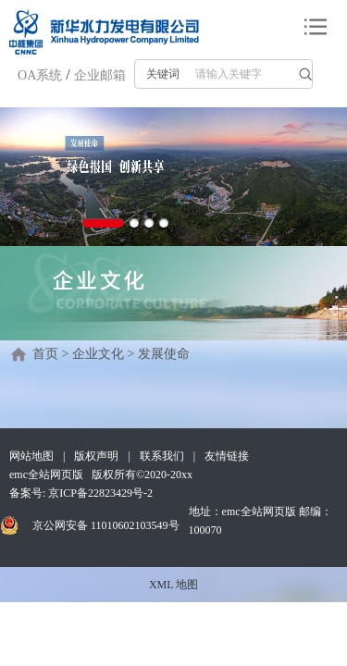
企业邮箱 (100, 75)
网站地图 (31, 456)
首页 (45, 354)
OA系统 (40, 75)
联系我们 (162, 456)
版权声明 (96, 456)
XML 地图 (173, 584)
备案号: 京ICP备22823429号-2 (81, 493)
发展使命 (164, 354)
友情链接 (226, 456)
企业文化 (98, 354)
